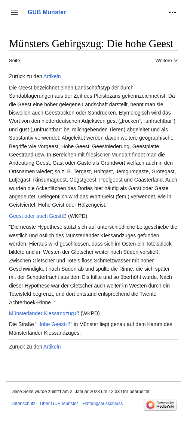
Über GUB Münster (59, 403)
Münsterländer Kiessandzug (41, 313)
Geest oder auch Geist (35, 216)
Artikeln (52, 76)
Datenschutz (23, 403)
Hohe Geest (51, 324)
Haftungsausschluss (103, 403)
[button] (14, 12)
